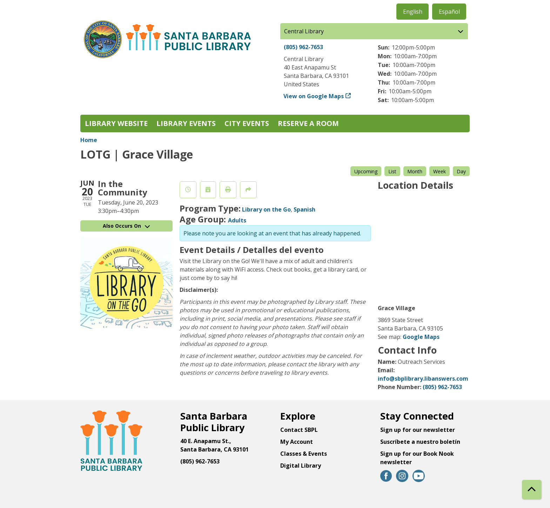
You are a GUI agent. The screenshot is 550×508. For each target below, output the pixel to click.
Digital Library (300, 465)
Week (439, 171)
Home (88, 140)
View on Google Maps (314, 96)
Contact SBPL (299, 430)
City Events (246, 123)
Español (449, 11)
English (412, 11)
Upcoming (365, 171)
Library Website (116, 123)
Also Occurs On (126, 225)
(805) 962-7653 (303, 47)
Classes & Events (303, 453)
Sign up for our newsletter (417, 430)
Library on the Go (266, 209)
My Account (296, 442)
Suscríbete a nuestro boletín (420, 442)
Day (461, 171)
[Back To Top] (531, 489)
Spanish (304, 209)
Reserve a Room (308, 123)
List (392, 171)
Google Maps (421, 337)
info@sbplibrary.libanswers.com (423, 378)
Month (414, 171)
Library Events (186, 123)
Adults (237, 220)
